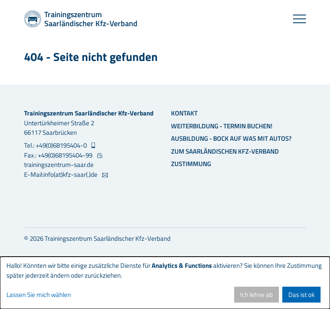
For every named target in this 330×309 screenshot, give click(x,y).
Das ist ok (301, 295)
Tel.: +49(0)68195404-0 (56, 145)
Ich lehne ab (256, 295)
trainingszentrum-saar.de (59, 165)
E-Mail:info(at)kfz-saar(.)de (61, 174)
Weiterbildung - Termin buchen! (221, 126)
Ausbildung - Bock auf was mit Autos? (231, 138)
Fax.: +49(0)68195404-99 (59, 155)
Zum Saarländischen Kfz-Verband (225, 151)
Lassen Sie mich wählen (38, 295)
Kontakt (184, 113)
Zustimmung (191, 164)
